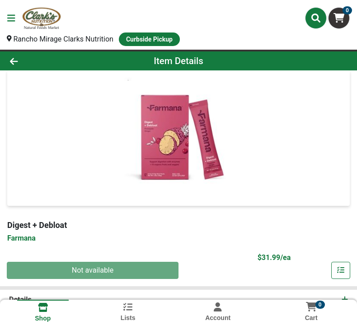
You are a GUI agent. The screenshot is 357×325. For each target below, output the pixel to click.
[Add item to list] (340, 270)
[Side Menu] (11, 18)
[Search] (315, 18)
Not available (93, 270)
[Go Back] (50, 61)
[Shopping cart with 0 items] (339, 18)
